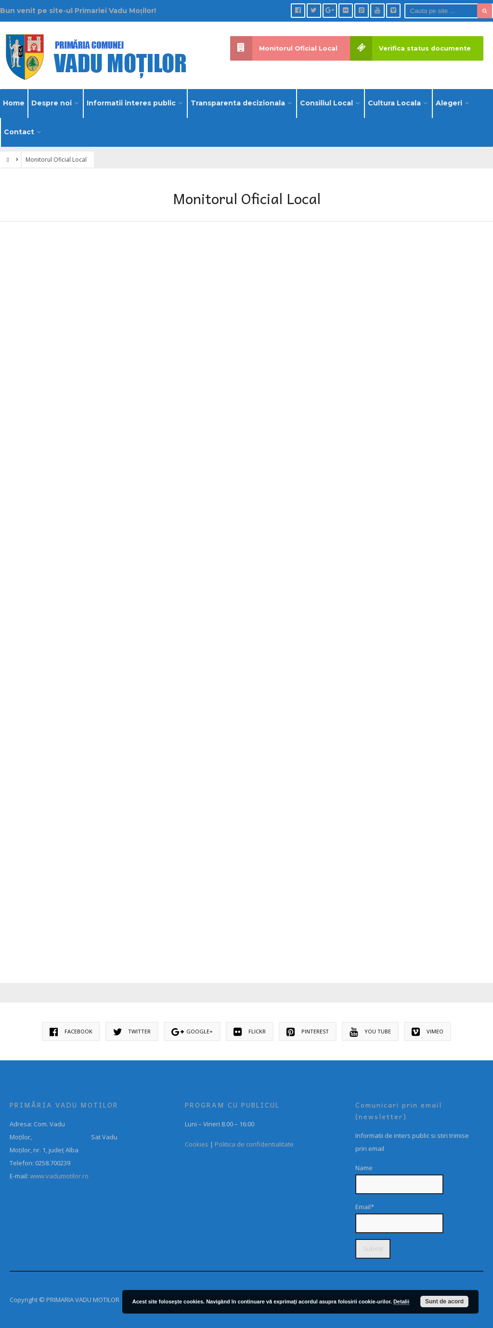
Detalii (401, 1301)
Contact (19, 132)
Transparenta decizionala (238, 103)
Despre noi (51, 103)
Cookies (196, 1144)
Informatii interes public (131, 103)
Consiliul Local (326, 103)
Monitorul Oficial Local (283, 48)
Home (14, 103)
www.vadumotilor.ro (58, 1176)
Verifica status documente (410, 48)
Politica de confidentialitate (254, 1144)
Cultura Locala (394, 103)
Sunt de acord (444, 1301)
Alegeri (449, 103)
